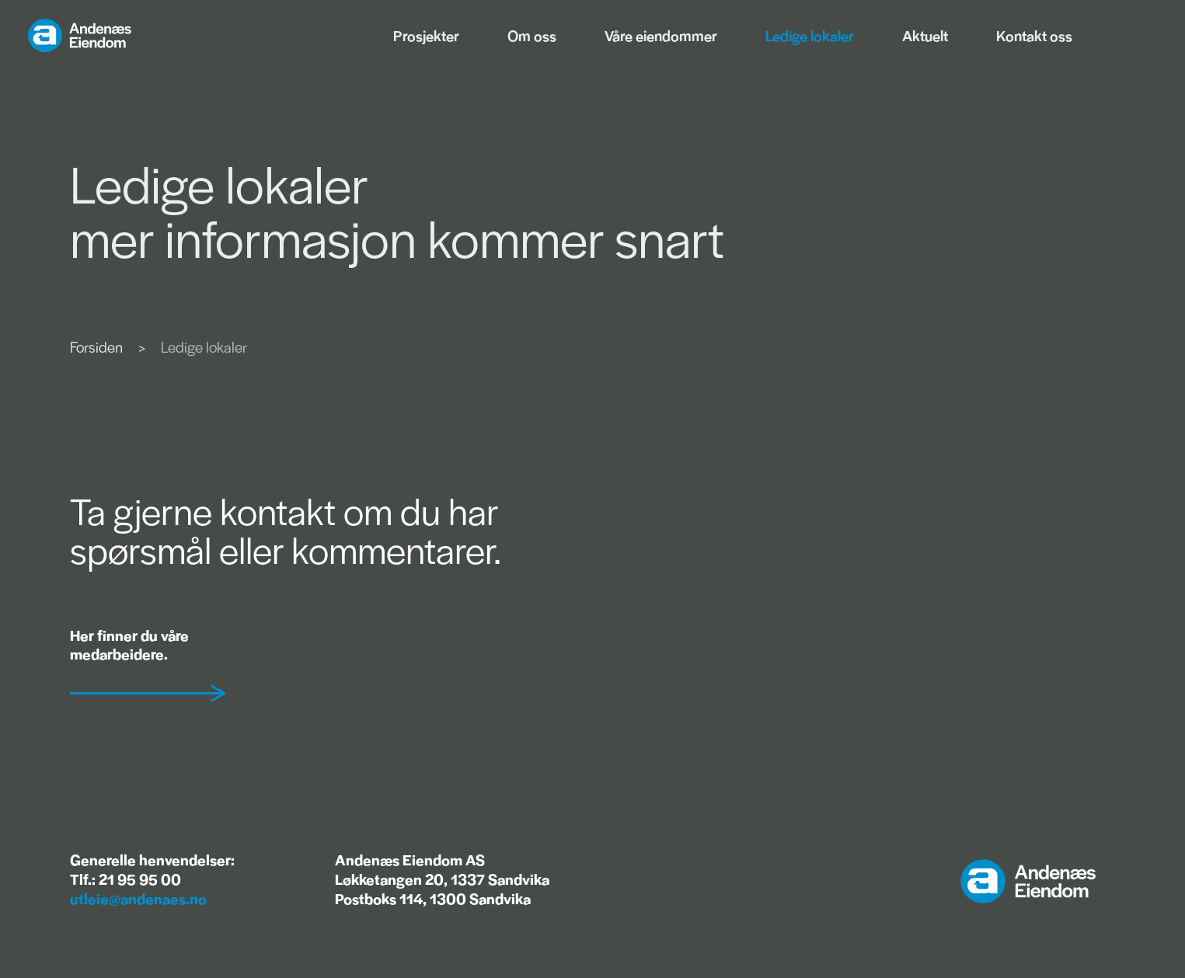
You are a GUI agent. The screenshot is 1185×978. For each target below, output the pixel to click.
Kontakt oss (1034, 35)
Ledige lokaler (809, 35)
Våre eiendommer (661, 35)
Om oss (531, 35)
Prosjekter (426, 35)
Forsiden (96, 346)
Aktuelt (925, 35)
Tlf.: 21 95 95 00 (125, 878)
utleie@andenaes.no (138, 898)
